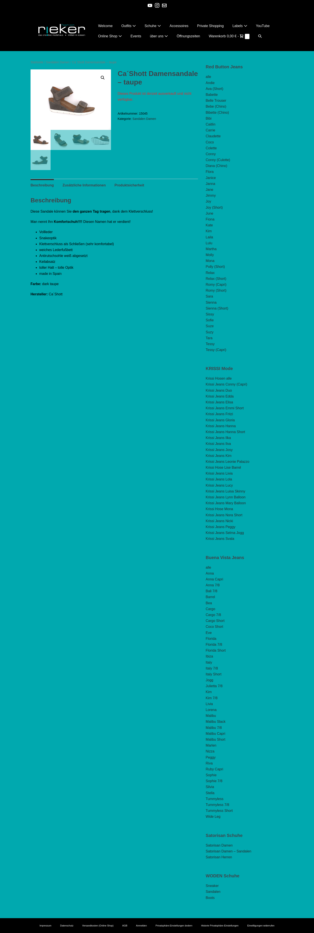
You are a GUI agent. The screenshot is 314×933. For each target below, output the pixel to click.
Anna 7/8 (213, 585)
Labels (239, 26)
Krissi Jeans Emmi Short (225, 408)
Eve (209, 633)
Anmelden (141, 925)
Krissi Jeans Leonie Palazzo (227, 461)
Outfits (128, 26)
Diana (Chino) (216, 166)
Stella (210, 793)
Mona (210, 261)
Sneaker (212, 886)
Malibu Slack (215, 721)
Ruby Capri (214, 769)
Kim (209, 231)
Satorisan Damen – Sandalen (228, 851)
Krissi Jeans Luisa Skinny (225, 491)
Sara (209, 296)
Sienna (211, 302)
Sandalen (213, 891)
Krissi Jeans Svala (220, 539)
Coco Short (214, 626)
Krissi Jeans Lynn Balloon (226, 497)
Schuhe (153, 26)
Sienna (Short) (217, 308)
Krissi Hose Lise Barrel (223, 467)
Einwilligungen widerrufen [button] (261, 925)
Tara (209, 338)
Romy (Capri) (216, 284)
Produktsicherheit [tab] (129, 185)
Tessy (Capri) (216, 350)
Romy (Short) (216, 290)
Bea (209, 603)
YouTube (263, 26)
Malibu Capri (215, 733)
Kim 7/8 (211, 698)
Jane (209, 189)
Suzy (209, 332)
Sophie (211, 775)
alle (208, 77)
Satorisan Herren (219, 857)
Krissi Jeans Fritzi (219, 414)
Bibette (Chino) (217, 112)
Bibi (209, 118)
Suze (209, 326)
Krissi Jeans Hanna (221, 426)
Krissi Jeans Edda (220, 396)
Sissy (210, 314)
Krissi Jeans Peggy (220, 527)
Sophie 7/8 (214, 781)
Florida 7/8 (214, 644)
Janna (210, 184)
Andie (210, 83)
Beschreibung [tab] (42, 185)
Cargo (210, 609)
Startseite (37, 62)
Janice (211, 178)
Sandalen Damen (58, 62)
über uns (159, 36)
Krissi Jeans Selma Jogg (225, 533)
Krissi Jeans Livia (219, 473)
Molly (210, 255)
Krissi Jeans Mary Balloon (226, 503)
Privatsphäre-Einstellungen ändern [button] (173, 925)
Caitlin (210, 124)
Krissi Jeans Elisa (219, 402)
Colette (211, 148)
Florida (211, 638)
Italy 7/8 (212, 668)
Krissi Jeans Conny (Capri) (226, 384)
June (209, 213)
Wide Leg (213, 816)
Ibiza (209, 656)
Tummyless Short (219, 811)
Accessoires (179, 26)
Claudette (213, 136)
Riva (209, 763)
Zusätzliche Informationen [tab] (84, 185)
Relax (210, 273)
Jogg (209, 680)
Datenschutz (66, 925)
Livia (209, 704)
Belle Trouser (216, 100)
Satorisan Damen (219, 845)
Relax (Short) (216, 279)
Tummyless (214, 799)
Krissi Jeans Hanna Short (225, 432)
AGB (124, 925)
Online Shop (110, 36)
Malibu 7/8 (214, 728)
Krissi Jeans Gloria (220, 420)
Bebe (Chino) (216, 106)
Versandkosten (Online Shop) (98, 925)
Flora (209, 172)
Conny (211, 154)
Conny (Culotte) (218, 160)
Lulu (209, 243)
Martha (211, 249)
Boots (210, 898)
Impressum (45, 925)
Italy (209, 662)
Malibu (211, 716)
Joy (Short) (214, 207)
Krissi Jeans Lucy (219, 485)
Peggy (210, 757)
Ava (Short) (214, 89)
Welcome (105, 26)
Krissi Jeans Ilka (218, 438)
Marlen (211, 745)
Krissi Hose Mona (219, 509)
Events (136, 36)
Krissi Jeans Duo (219, 390)
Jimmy (211, 195)
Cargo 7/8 (213, 615)
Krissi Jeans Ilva (218, 444)
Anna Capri (214, 579)
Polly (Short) (215, 267)
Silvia (210, 787)
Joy (208, 201)
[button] (260, 36)
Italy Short (213, 674)
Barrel (210, 597)
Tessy (210, 344)
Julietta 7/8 (214, 686)
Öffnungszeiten (188, 36)
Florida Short (216, 650)
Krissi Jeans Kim (218, 456)
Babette (212, 94)
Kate (209, 225)
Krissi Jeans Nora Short (224, 515)
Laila (209, 237)
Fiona (210, 219)
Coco (210, 142)
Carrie (210, 130)
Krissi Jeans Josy (219, 450)
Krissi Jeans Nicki (219, 521)
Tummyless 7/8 (217, 805)
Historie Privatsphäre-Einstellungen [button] (220, 925)
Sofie (209, 320)
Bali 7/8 (211, 591)
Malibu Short (215, 739)
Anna (210, 573)
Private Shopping (210, 26)
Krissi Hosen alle (219, 378)
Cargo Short (215, 621)
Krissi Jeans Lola (219, 479)
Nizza (210, 751)
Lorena (211, 710)
